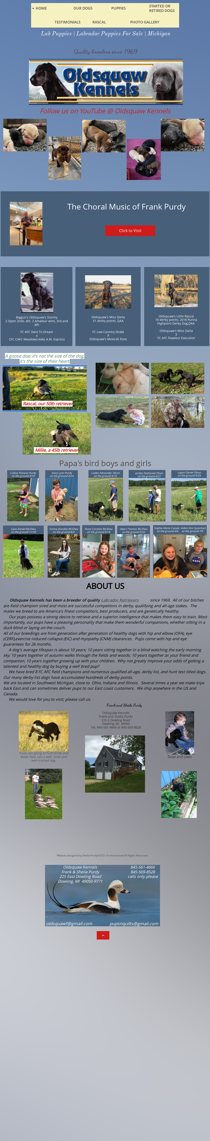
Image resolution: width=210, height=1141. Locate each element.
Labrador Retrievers (120, 600)
